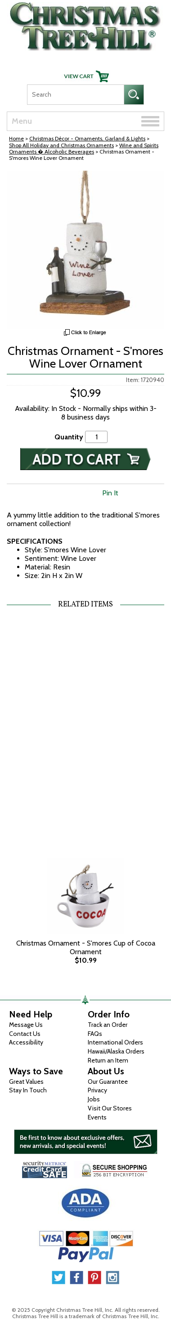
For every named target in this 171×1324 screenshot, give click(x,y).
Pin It (110, 493)
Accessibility (26, 1042)
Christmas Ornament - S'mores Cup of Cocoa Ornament (85, 947)
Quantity (68, 437)
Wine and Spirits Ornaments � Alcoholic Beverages (83, 148)
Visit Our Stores (110, 1108)
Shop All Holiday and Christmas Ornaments (61, 145)
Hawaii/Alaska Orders (116, 1051)
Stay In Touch (28, 1090)
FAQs (95, 1034)
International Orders (115, 1042)
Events (97, 1117)
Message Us (26, 1025)
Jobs (94, 1099)
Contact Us (24, 1034)
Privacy (97, 1090)
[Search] (75, 94)
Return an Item (108, 1060)
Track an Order (107, 1025)
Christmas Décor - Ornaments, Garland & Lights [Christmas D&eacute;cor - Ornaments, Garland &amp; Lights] (87, 138)
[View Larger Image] (85, 250)
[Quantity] (96, 437)
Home (16, 138)
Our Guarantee (108, 1081)
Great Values (26, 1081)
